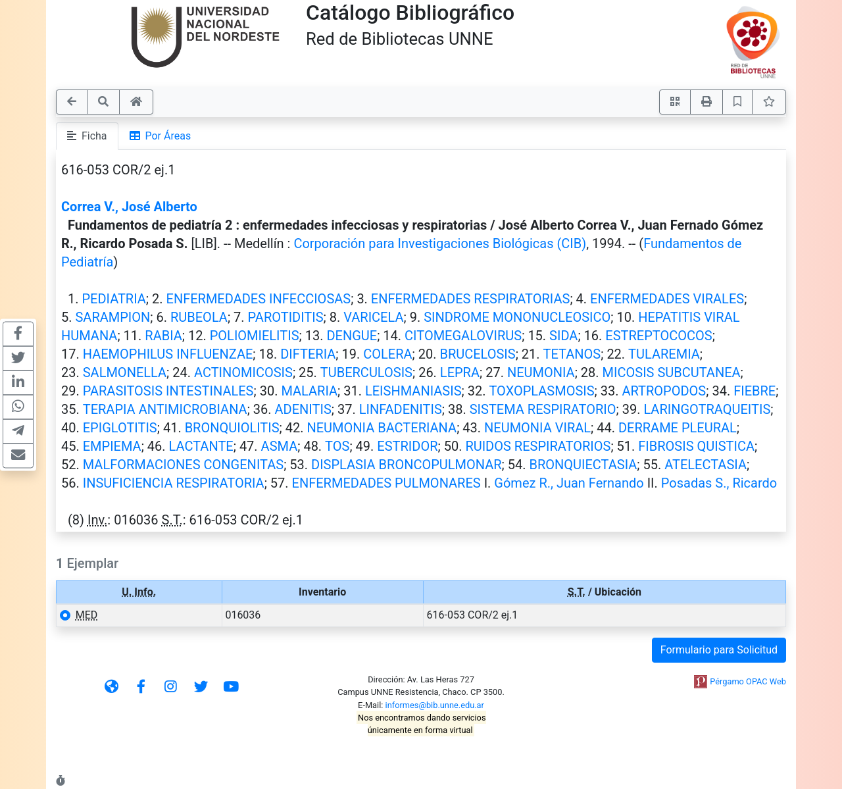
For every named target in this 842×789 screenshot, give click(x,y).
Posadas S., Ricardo (719, 483)
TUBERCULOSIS (366, 372)
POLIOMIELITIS (254, 336)
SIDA (563, 336)
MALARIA (309, 391)
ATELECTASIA (705, 464)
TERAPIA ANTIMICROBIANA (165, 409)
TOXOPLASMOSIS (541, 391)
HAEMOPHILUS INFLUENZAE (168, 354)
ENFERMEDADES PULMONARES (386, 483)
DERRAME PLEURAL (677, 428)
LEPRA (460, 372)
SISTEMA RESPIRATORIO (543, 409)
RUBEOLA (199, 317)
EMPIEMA (112, 446)
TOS (337, 446)
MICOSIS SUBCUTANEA (672, 372)
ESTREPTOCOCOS (658, 336)
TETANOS (572, 354)
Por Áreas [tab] (160, 136)
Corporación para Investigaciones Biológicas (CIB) (439, 243)
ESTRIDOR (407, 446)
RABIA (163, 336)
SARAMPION (112, 317)
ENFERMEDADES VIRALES (667, 299)
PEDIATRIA (113, 299)
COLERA (387, 354)
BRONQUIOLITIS (232, 428)
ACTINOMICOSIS (243, 372)
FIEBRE (754, 391)
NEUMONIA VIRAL (537, 428)
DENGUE (351, 336)
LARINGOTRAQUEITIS (706, 409)
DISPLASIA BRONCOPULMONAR (406, 464)
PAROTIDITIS (286, 317)
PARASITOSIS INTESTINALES (168, 391)
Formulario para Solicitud (719, 650)
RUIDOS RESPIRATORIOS (537, 446)
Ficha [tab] (87, 136)
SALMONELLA (124, 372)
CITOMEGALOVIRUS (463, 336)
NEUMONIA (541, 372)
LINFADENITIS (400, 409)
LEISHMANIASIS (413, 391)
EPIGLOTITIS (120, 428)
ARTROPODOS (664, 391)
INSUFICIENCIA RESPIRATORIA (173, 483)
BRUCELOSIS (477, 354)
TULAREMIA (664, 354)
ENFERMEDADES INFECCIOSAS (258, 299)
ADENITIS (303, 409)
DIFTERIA (307, 354)
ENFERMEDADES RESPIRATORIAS (470, 299)
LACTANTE (201, 446)
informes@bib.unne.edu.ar (434, 705)
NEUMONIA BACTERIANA (382, 428)
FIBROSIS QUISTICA (696, 446)
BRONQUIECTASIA (583, 464)
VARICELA (373, 317)
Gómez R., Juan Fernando (568, 483)
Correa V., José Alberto (129, 207)
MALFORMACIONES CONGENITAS (183, 464)
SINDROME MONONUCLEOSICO (517, 317)
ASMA (279, 446)
